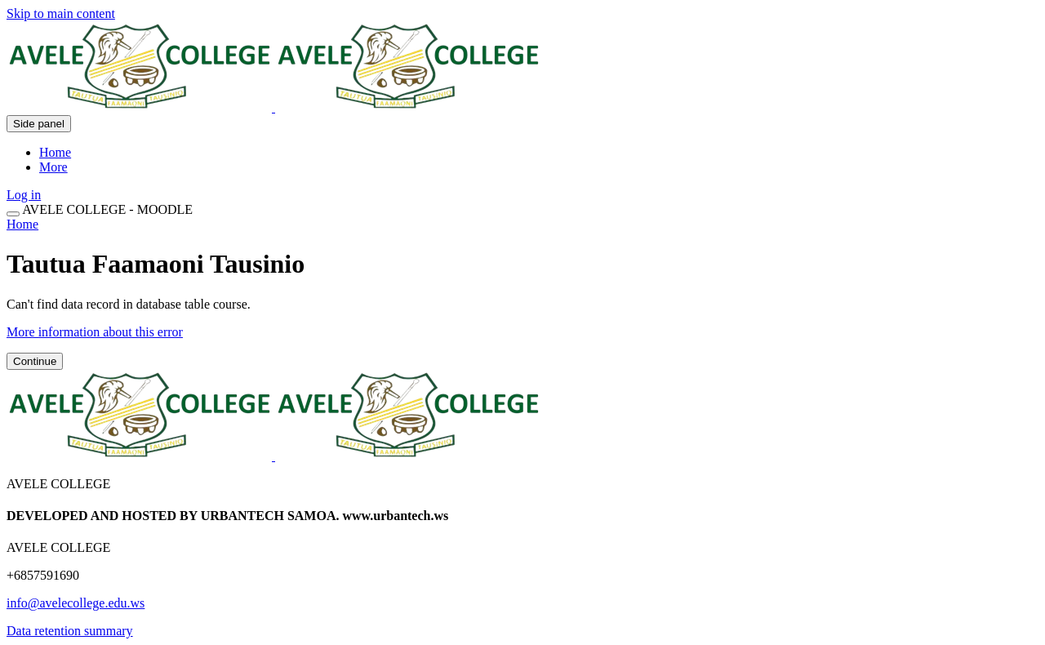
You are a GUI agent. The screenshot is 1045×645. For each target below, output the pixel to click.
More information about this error (95, 332)
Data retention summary (70, 631)
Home (22, 224)
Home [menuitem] (55, 152)
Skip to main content (61, 13)
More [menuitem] (53, 167)
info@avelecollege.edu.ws (76, 603)
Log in (24, 195)
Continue (34, 361)
